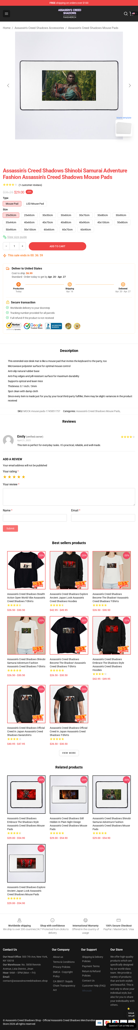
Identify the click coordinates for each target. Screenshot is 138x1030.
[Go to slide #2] (78, 147)
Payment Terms (91, 966)
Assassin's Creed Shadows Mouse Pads (93, 28)
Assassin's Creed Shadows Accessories (39, 28)
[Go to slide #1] (59, 147)
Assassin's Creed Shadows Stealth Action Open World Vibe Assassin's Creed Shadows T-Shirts (26, 598)
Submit (10, 528)
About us (58, 956)
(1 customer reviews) (30, 185)
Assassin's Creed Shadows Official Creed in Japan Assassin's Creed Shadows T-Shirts (68, 731)
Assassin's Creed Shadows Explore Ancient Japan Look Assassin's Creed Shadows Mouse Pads (26, 891)
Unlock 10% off (131, 1014)
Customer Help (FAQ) (94, 985)
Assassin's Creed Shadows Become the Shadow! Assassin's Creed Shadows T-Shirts (110, 598)
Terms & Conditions (64, 961)
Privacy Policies (61, 967)
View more (69, 753)
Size (5, 209)
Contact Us (88, 980)
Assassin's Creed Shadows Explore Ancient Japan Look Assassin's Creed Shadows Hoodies (69, 598)
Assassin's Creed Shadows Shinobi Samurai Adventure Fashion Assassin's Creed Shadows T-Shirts (26, 663)
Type (5, 198)
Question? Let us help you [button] (121, 1025)
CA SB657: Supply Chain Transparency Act (64, 985)
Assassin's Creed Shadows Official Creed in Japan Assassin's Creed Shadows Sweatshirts (26, 731)
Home (6, 28)
